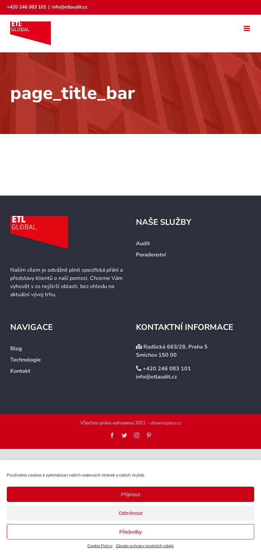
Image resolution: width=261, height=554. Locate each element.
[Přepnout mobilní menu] (247, 28)
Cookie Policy (99, 546)
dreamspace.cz (166, 423)
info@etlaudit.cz (69, 7)
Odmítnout (130, 513)
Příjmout (130, 494)
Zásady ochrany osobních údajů (145, 546)
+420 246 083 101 (26, 7)
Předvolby (130, 532)
